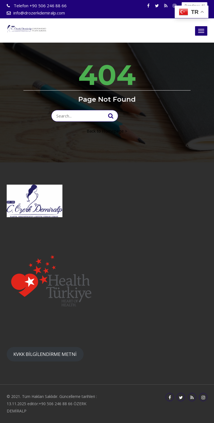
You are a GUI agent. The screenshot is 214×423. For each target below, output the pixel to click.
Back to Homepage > (107, 131)
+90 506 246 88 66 (40, 5)
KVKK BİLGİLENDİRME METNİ (45, 354)
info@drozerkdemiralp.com (39, 13)
